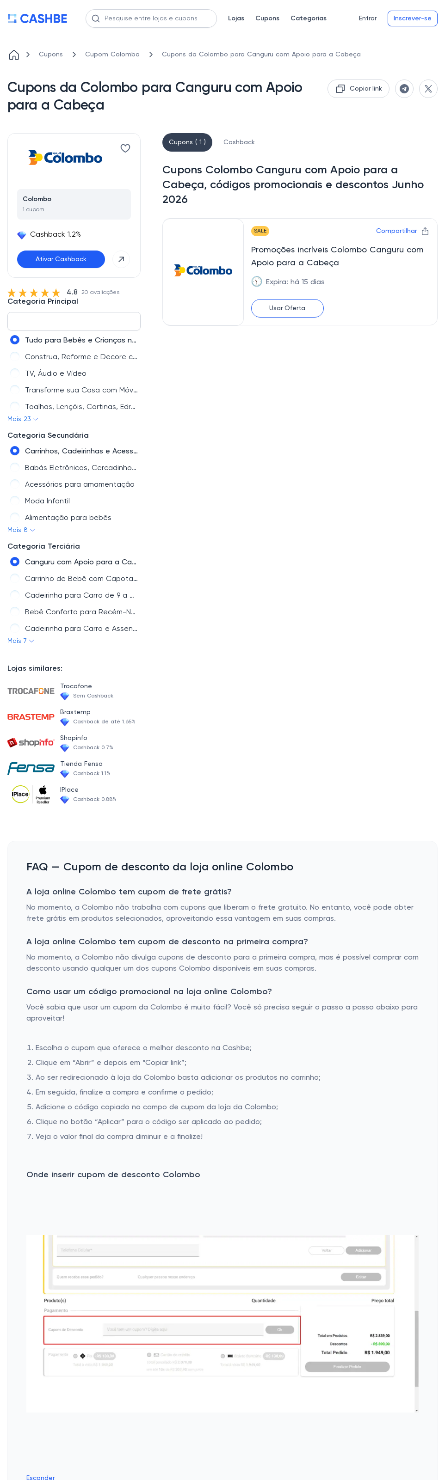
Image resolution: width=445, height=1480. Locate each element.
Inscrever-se (413, 18)
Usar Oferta (287, 308)
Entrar (368, 18)
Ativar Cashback (61, 259)
